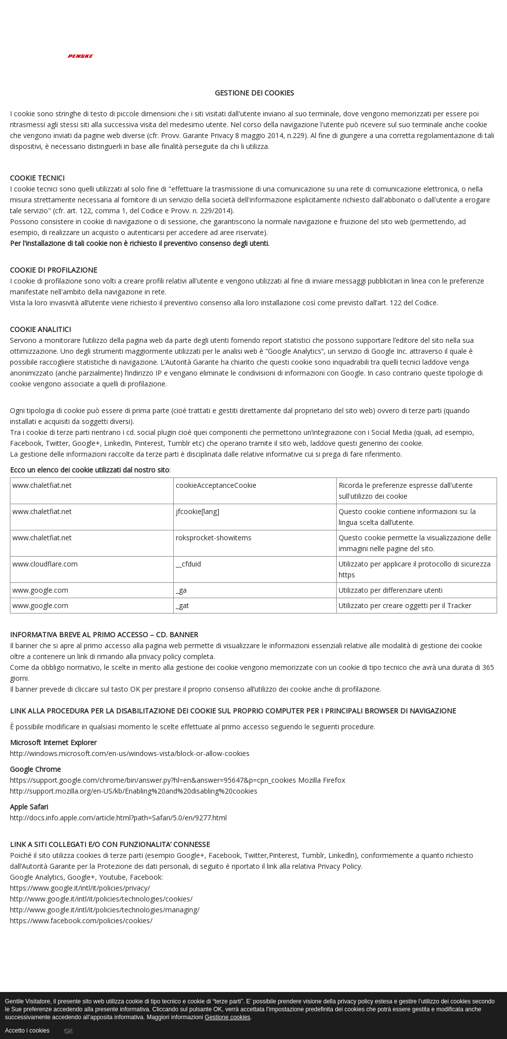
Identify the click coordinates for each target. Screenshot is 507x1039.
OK (67, 1030)
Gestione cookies (228, 1017)
